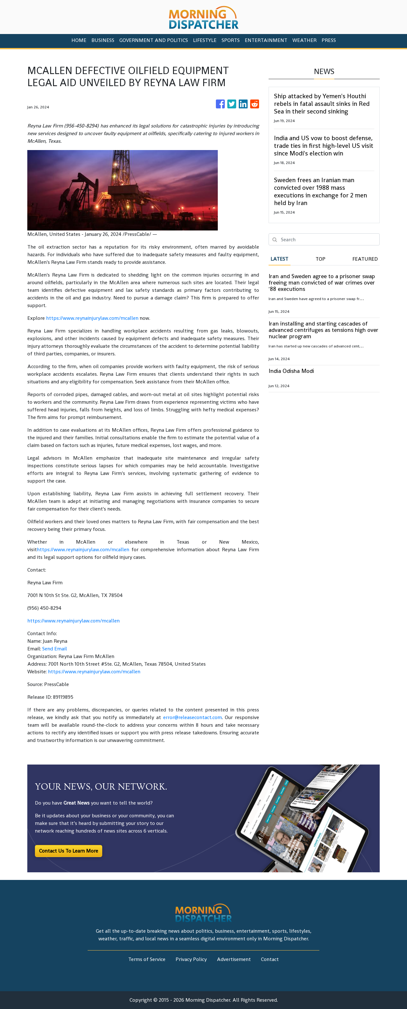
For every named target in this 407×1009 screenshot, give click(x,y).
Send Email (54, 648)
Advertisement (234, 959)
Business (102, 40)
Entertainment (266, 40)
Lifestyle (205, 40)
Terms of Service (146, 959)
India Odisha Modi (291, 370)
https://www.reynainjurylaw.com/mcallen (92, 318)
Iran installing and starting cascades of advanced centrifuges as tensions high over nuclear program (323, 330)
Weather (304, 40)
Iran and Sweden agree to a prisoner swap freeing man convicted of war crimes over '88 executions (322, 282)
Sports (231, 40)
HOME (78, 40)
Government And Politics (153, 40)
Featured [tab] (365, 259)
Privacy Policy (191, 959)
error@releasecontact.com (192, 717)
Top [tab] (320, 259)
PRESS (329, 40)
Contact (270, 959)
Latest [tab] (279, 259)
